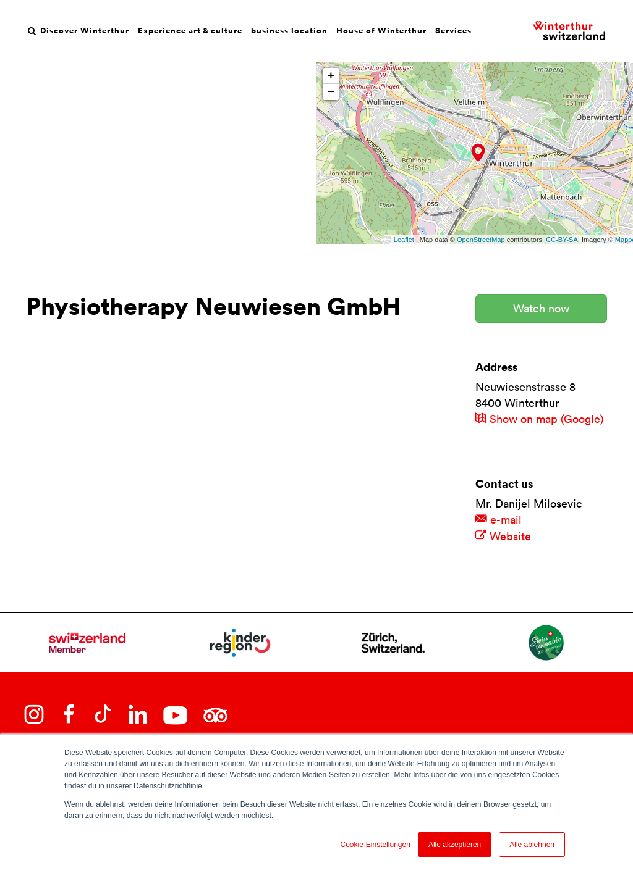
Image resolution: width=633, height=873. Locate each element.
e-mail (498, 519)
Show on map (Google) (539, 419)
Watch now (541, 308)
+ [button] (331, 76)
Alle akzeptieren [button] (454, 844)
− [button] (331, 92)
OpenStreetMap (481, 239)
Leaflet (404, 239)
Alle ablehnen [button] (531, 844)
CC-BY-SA (562, 239)
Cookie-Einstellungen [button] (375, 844)
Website (503, 536)
